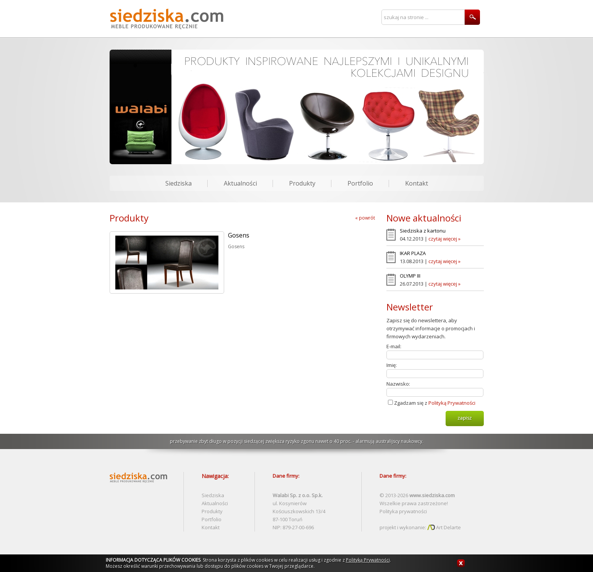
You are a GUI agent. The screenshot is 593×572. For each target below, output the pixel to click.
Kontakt (416, 183)
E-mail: (393, 346)
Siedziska (178, 183)
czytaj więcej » (444, 238)
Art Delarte (444, 527)
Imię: (391, 365)
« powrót (365, 218)
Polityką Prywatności (451, 402)
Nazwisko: (397, 383)
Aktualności (240, 183)
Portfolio (360, 183)
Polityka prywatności (403, 511)
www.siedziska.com (432, 495)
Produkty (302, 183)
